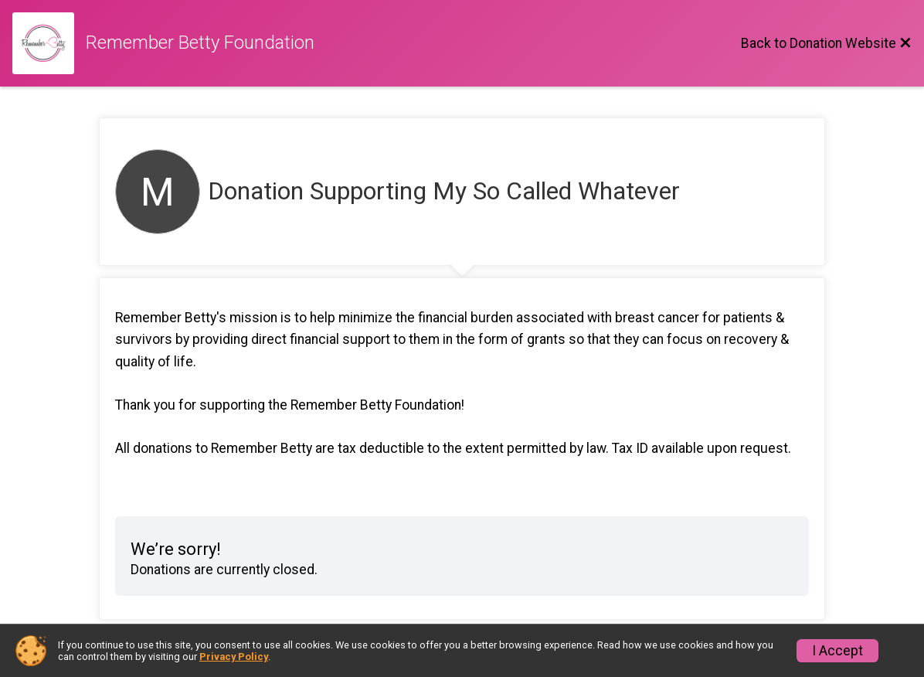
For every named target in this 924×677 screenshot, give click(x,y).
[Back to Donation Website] (826, 43)
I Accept (837, 650)
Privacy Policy (233, 656)
